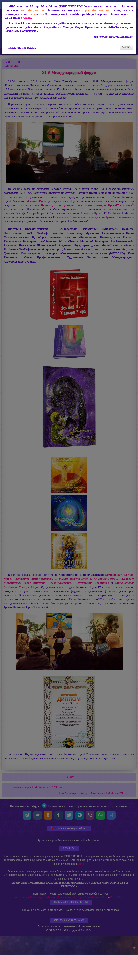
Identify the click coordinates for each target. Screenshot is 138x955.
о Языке (25, 18)
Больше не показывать (20, 47)
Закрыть (126, 47)
